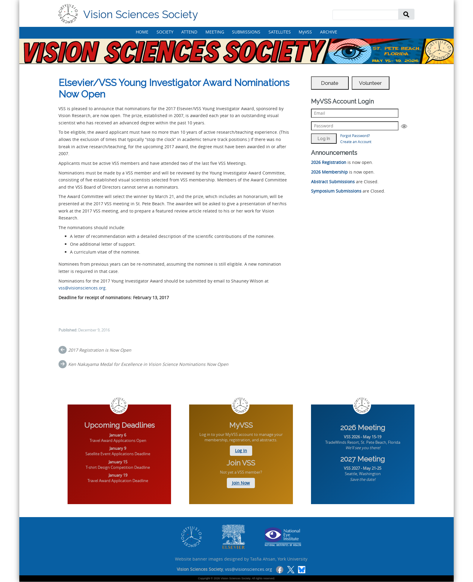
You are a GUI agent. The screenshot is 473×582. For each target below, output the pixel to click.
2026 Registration (328, 162)
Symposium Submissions (336, 191)
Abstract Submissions (333, 181)
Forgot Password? (355, 135)
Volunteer (370, 83)
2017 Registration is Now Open (99, 350)
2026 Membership (329, 172)
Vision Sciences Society (140, 14)
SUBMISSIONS (246, 32)
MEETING (214, 32)
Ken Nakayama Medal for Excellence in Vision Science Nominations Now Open (148, 364)
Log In (241, 450)
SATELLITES (279, 32)
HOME (142, 32)
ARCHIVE (328, 32)
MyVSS (305, 32)
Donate (329, 83)
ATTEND (189, 32)
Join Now (241, 483)
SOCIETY (165, 32)
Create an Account (355, 141)
